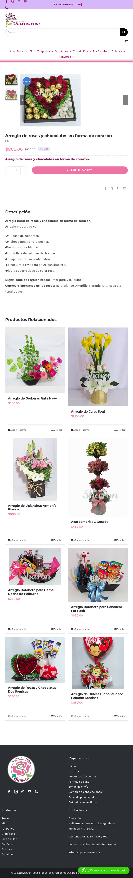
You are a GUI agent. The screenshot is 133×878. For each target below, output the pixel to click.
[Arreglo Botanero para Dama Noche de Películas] (35, 566)
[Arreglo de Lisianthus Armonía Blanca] (35, 469)
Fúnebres (8, 854)
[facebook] (6, 1)
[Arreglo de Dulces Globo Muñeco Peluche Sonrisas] (98, 663)
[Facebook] (106, 188)
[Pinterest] (118, 188)
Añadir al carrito (79, 170)
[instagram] (12, 1)
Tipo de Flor (9, 839)
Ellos (5, 823)
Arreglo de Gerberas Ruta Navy (32, 398)
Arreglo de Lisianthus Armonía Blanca (32, 507)
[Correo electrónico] (125, 188)
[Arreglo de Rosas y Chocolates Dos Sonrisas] (35, 660)
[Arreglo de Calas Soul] (98, 367)
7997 (106, 836)
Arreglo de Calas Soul (88, 411)
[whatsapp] (19, 1)
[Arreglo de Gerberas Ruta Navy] (35, 360)
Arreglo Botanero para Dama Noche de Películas (31, 592)
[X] (112, 188)
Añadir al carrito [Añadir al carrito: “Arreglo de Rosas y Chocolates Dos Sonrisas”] (18, 716)
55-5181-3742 (91, 852)
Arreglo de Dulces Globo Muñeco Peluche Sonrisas (97, 696)
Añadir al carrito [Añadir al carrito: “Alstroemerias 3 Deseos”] (81, 540)
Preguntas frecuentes (83, 776)
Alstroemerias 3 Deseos (89, 522)
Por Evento (8, 844)
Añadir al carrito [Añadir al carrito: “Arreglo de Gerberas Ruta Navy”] (18, 430)
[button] (104, 870)
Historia (74, 771)
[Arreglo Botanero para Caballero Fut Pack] (98, 575)
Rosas (6, 818)
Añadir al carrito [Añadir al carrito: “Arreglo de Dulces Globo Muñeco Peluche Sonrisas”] (81, 716)
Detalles (58, 430)
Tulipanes (8, 828)
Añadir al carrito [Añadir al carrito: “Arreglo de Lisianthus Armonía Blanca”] (18, 540)
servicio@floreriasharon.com (97, 844)
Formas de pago (79, 781)
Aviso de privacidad (81, 797)
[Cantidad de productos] (16, 170)
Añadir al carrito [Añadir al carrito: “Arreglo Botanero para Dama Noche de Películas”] (18, 629)
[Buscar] (124, 32)
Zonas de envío (78, 786)
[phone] (6, 7)
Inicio (72, 766)
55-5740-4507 (91, 836)
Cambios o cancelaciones (85, 791)
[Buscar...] (62, 32)
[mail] (25, 1)
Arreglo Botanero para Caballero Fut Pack (96, 609)
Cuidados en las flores (83, 802)
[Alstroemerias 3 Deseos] (98, 477)
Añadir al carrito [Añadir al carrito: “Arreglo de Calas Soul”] (81, 430)
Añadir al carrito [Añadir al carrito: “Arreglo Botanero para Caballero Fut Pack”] (81, 629)
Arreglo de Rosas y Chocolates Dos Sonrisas (32, 689)
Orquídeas (8, 833)
